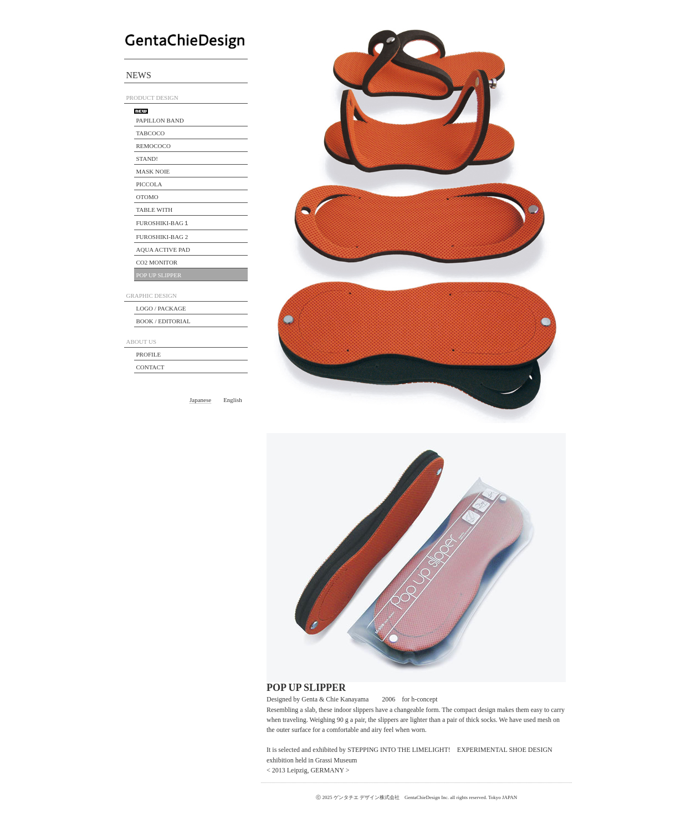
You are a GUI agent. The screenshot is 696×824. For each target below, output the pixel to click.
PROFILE (148, 354)
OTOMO (147, 197)
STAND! (147, 158)
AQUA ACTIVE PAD (163, 249)
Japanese (200, 399)
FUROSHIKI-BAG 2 (162, 236)
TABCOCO (150, 133)
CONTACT (150, 367)
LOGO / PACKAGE (161, 308)
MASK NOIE (153, 171)
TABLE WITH (154, 209)
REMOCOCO (153, 146)
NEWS (138, 75)
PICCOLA (149, 184)
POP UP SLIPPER (159, 275)
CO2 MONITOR (157, 262)
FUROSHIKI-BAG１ (163, 223)
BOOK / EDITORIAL (163, 321)
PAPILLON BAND (160, 120)
